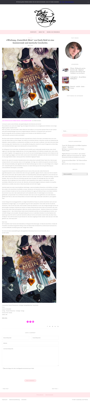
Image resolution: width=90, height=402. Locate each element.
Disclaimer (23, 399)
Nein (63, 1)
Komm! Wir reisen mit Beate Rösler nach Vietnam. (74, 164)
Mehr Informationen (69, 1)
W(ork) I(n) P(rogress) (53, 32)
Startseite (33, 32)
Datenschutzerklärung (14, 399)
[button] (28, 322)
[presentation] (14, 375)
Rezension (30, 38)
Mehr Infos (4, 318)
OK (60, 1)
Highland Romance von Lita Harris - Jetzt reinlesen (73, 154)
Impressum (4, 399)
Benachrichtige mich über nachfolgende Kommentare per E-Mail (18, 368)
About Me (41, 32)
